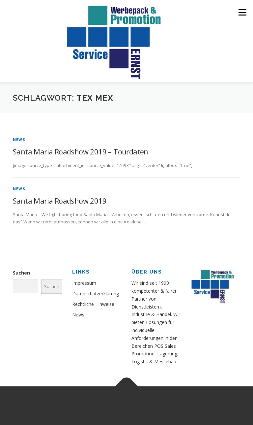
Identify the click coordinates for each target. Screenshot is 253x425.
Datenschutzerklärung (95, 293)
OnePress (190, 402)
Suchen (21, 273)
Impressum (84, 283)
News (19, 139)
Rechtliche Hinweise (93, 304)
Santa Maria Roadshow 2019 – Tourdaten (80, 151)
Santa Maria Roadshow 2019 (59, 201)
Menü (242, 12)
